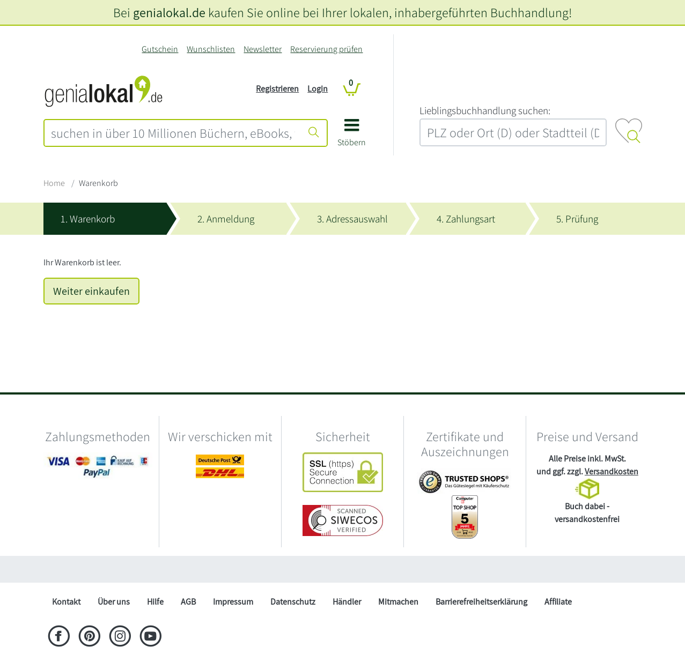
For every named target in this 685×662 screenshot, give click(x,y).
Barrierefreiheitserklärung (481, 601)
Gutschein (160, 49)
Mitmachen (398, 601)
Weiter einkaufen (91, 291)
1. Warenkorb (88, 219)
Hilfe (155, 601)
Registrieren (277, 88)
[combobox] (173, 133)
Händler (347, 601)
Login (317, 88)
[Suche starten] (314, 133)
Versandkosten (611, 471)
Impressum (233, 601)
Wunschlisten (211, 49)
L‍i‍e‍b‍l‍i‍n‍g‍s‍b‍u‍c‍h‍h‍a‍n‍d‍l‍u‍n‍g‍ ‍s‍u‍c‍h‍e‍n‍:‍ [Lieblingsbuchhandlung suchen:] (484, 110)
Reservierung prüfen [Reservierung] (326, 49)
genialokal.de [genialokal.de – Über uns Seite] (169, 12)
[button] (351, 136)
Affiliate (558, 601)
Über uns (114, 601)
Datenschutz (292, 601)
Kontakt (66, 601)
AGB (188, 601)
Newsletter (263, 49)
